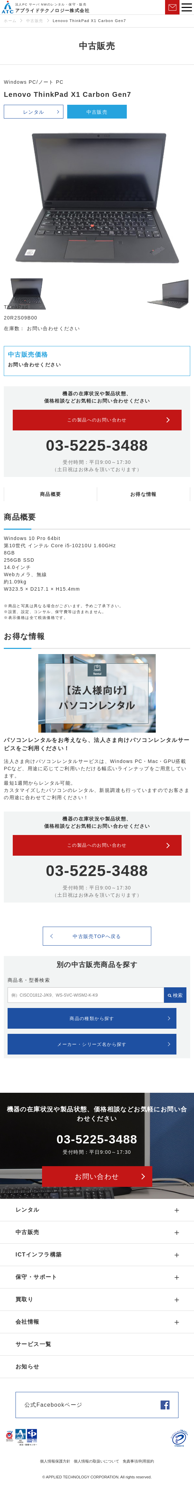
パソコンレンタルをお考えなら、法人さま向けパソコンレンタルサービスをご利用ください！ (97, 744)
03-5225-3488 (97, 445)
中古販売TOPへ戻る (97, 936)
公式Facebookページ (53, 1405)
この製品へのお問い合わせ (97, 419)
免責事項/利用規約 (138, 1461)
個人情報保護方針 (55, 1461)
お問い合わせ (172, 7)
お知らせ (28, 1366)
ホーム (10, 21)
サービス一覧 (33, 1344)
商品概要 (50, 494)
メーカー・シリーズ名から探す (92, 1044)
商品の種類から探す (92, 1018)
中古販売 (34, 21)
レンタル (33, 112)
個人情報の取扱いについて (96, 1461)
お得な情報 (143, 494)
